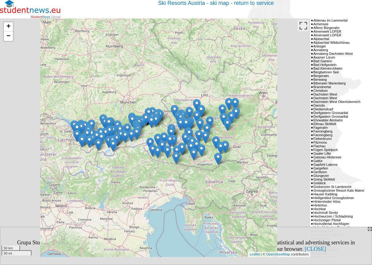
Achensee (320, 24)
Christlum (320, 90)
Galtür (318, 161)
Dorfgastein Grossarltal (330, 113)
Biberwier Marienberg (329, 83)
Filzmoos (320, 142)
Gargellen (320, 168)
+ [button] (8, 26)
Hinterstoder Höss (327, 201)
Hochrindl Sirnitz (325, 212)
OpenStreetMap (278, 254)
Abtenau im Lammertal (330, 20)
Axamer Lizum (324, 57)
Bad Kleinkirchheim (327, 68)
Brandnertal (322, 87)
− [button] (8, 36)
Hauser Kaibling (325, 194)
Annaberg (320, 50)
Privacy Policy (108, 249)
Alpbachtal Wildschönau (331, 42)
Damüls (319, 105)
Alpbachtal (321, 39)
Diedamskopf (323, 109)
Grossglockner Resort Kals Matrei (338, 190)
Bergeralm (321, 76)
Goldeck (319, 183)
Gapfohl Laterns (325, 164)
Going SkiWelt (324, 179)
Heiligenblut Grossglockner (333, 198)
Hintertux (320, 205)
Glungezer (321, 175)
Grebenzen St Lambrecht (332, 187)
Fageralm (320, 127)
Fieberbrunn (322, 139)
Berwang (320, 79)
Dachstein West (325, 94)
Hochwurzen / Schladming (333, 216)
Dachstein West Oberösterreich (337, 102)
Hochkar (319, 209)
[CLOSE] (315, 249)
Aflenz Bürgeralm (326, 28)
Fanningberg (322, 131)
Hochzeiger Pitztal (327, 220)
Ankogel (319, 46)
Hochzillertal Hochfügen (331, 224)
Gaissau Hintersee (327, 157)
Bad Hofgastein (324, 65)
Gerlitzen (320, 172)
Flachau (319, 146)
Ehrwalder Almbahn (328, 120)
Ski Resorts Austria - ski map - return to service (216, 3)
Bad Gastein (322, 61)
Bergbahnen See (326, 72)
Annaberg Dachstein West (333, 53)
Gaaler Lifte (322, 153)
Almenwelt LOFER (327, 31)
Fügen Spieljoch (325, 150)
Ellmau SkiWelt (324, 124)
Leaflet (255, 254)
